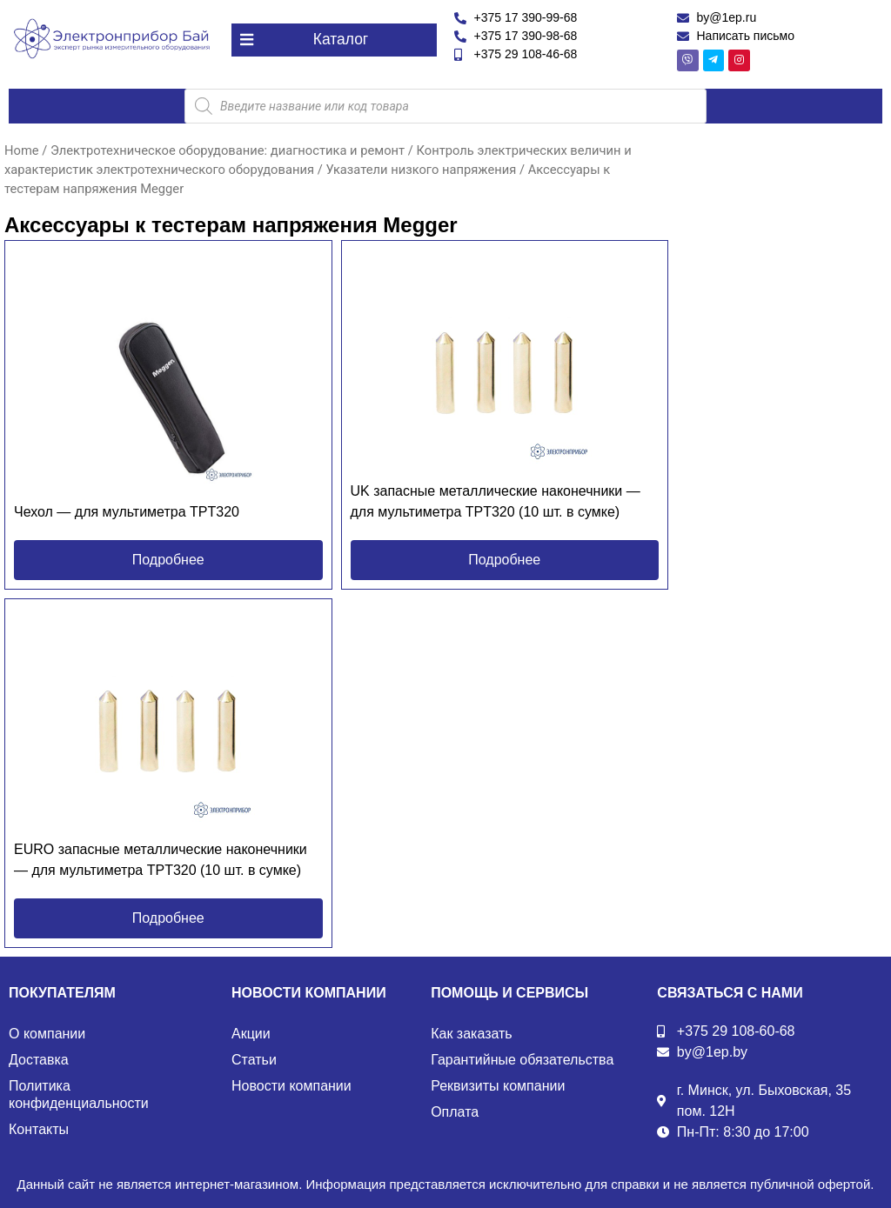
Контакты (39, 1129)
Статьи (254, 1059)
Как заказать (471, 1033)
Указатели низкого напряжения (420, 169)
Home (21, 149)
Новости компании (291, 1085)
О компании (47, 1033)
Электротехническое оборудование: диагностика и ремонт (227, 149)
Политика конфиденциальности (79, 1094)
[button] (334, 40)
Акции (251, 1033)
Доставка (39, 1059)
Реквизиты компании (498, 1085)
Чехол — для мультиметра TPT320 (126, 511)
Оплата (455, 1112)
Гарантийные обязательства (522, 1059)
